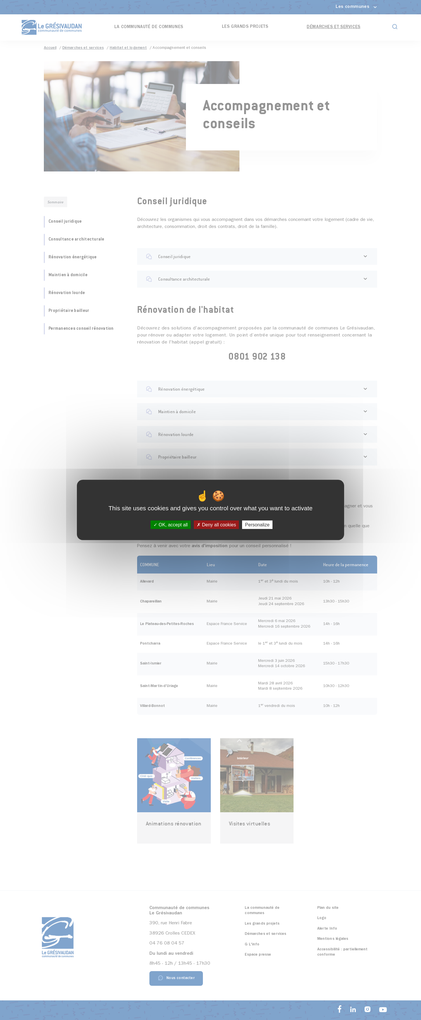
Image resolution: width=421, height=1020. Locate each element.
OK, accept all (170, 524)
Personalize (257, 524)
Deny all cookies (216, 524)
